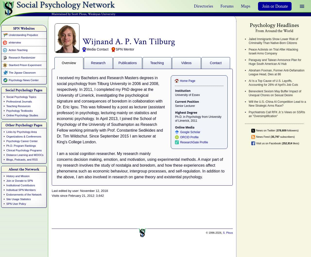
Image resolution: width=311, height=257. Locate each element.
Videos (186, 63)
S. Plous (228, 232)
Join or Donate (275, 6)
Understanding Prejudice (23, 35)
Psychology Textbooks (19, 110)
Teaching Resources (18, 106)
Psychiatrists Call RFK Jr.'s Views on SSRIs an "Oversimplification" (277, 114)
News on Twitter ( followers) (277, 130)
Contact (216, 63)
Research (98, 63)
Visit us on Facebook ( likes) (277, 143)
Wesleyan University (101, 14)
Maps (245, 6)
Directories (203, 6)
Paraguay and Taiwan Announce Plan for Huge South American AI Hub (275, 62)
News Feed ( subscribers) (275, 136)
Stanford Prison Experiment (25, 65)
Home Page (187, 81)
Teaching (157, 63)
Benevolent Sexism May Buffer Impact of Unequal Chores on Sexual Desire (275, 93)
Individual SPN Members (21, 189)
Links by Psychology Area (21, 131)
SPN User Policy (16, 203)
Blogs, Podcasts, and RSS (22, 159)
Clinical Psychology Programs (24, 150)
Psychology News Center (24, 80)
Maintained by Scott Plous (69, 14)
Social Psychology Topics (21, 96)
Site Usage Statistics (18, 199)
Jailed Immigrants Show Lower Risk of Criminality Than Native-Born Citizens (273, 41)
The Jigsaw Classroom (22, 72)
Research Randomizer (22, 57)
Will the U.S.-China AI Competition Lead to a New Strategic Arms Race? (277, 103)
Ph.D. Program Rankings (21, 145)
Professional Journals (19, 101)
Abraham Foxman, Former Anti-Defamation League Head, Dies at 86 (276, 72)
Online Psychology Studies (22, 115)
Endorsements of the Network (24, 194)
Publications (128, 63)
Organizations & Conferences (23, 136)
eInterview (15, 42)
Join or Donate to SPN (19, 180)
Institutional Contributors (20, 185)
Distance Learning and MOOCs (24, 155)
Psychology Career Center (22, 141)
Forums (226, 6)
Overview (69, 63)
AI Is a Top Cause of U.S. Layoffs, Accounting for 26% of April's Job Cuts (273, 82)
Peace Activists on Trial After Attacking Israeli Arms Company (273, 51)
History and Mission (18, 176)
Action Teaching (18, 50)
